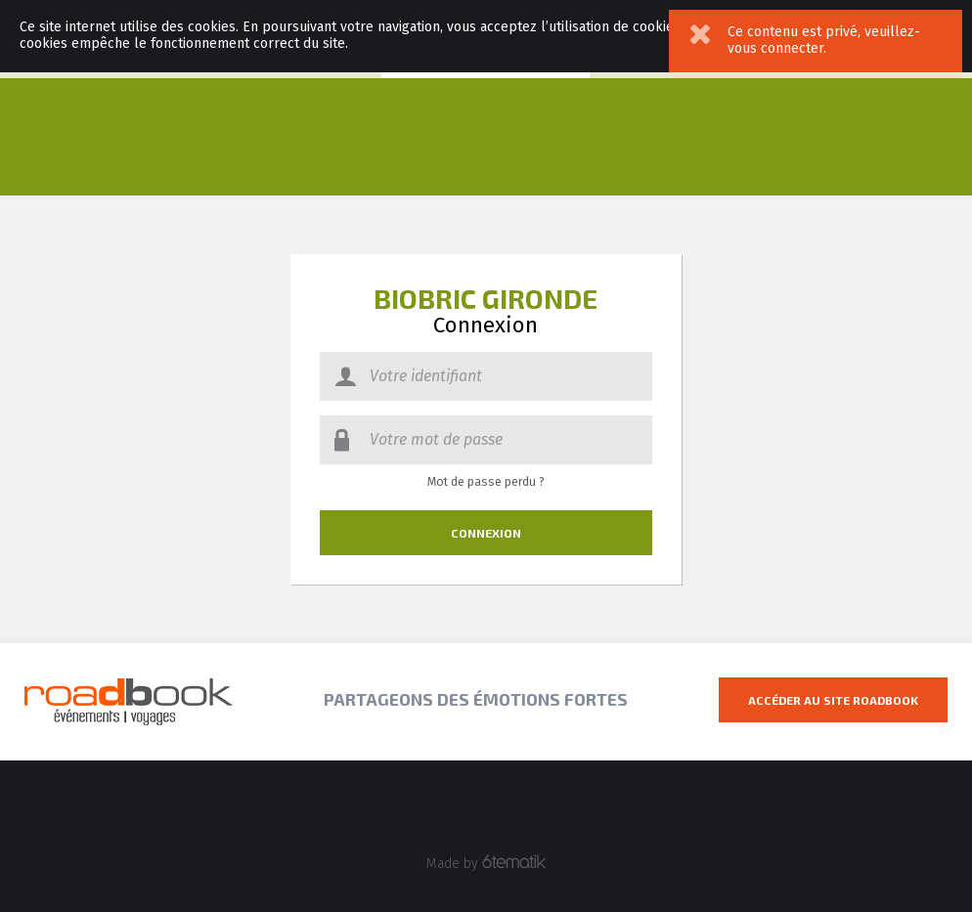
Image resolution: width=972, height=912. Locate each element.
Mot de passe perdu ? (486, 482)
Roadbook (128, 702)
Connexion (486, 533)
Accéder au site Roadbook (833, 700)
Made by (486, 863)
